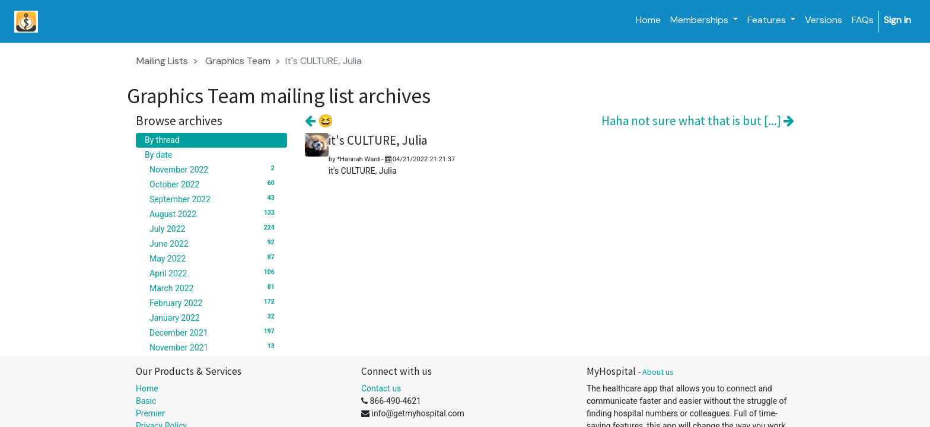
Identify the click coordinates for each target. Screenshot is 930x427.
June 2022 (213, 243)
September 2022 (213, 198)
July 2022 (213, 228)
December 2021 (213, 332)
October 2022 (213, 184)
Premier (150, 413)
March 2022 (213, 287)
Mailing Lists (162, 61)
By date (158, 155)
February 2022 (213, 302)
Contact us (381, 388)
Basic (146, 401)
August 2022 (213, 213)
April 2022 (213, 272)
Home (147, 388)
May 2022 (213, 258)
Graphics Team (237, 61)
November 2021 (213, 347)
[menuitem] (648, 20)
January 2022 (213, 317)
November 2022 (213, 169)
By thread (162, 140)
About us (658, 372)
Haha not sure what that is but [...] (697, 120)
